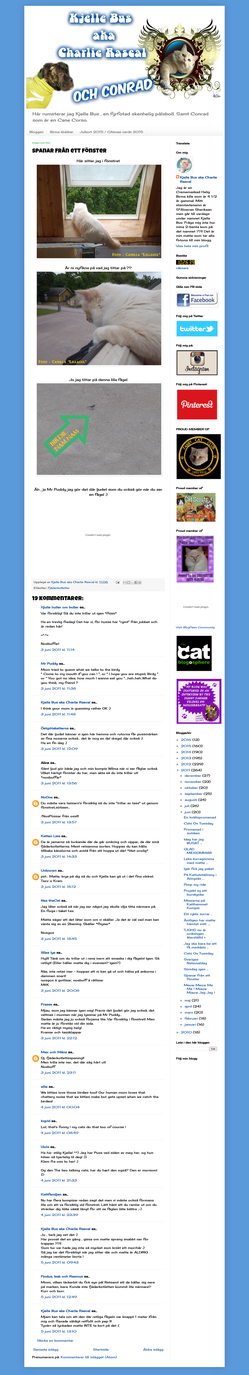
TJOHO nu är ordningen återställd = (195, 933)
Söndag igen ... (196, 969)
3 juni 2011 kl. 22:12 (59, 1038)
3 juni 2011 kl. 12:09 (59, 749)
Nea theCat (50, 900)
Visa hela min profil (192, 246)
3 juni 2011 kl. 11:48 (58, 714)
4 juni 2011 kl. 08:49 (59, 1133)
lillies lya (48, 952)
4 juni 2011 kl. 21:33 (59, 1180)
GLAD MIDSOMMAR (198, 851)
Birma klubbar (61, 132)
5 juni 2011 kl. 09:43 (60, 1262)
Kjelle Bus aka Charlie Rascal (65, 702)
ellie (44, 1087)
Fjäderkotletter (59, 587)
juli (188, 806)
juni (188, 812)
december (193, 776)
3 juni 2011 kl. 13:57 (59, 822)
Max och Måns (54, 1052)
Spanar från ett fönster (197, 977)
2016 (186, 740)
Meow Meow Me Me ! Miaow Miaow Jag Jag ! (199, 988)
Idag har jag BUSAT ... (194, 841)
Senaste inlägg (45, 1349)
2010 (187, 1032)
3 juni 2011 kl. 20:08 (60, 990)
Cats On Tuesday (198, 823)
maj (188, 1000)
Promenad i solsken (193, 831)
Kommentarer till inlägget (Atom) (89, 1357)
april (189, 1006)
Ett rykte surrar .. (198, 914)
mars (189, 1012)
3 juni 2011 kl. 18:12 (58, 887)
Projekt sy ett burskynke (195, 892)
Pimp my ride (195, 884)
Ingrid (45, 1121)
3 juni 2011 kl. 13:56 (59, 783)
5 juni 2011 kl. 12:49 (59, 1297)
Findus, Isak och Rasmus (62, 1276)
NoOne (47, 797)
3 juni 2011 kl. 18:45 (59, 939)
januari (191, 1024)
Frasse (46, 1004)
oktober (192, 788)
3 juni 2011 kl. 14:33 (59, 856)
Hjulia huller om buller (59, 607)
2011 (186, 770)
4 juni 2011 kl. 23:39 (59, 1215)
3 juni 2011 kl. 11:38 (58, 688)
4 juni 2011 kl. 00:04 (60, 1107)
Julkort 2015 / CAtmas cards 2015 (111, 132)
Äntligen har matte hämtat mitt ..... (199, 922)
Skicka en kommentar (55, 1340)
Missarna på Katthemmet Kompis (196, 904)
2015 (186, 746)
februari (192, 1018)
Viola (45, 1147)
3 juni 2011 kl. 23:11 (58, 1073)
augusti (191, 800)
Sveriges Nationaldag (195, 961)
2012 (186, 764)
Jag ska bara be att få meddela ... (200, 945)
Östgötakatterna (54, 728)
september (194, 794)
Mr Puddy (49, 663)
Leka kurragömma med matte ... (199, 860)
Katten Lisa (50, 836)
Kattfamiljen (51, 1194)
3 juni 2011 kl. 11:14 (58, 650)
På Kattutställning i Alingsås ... (200, 876)
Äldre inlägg (153, 1349)
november (194, 782)
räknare (182, 268)
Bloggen (36, 132)
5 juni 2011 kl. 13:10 (58, 1331)
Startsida (101, 1349)
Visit (195, 627)
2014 (186, 752)
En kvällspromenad (200, 817)
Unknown (49, 870)
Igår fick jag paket (199, 869)
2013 (186, 758)
